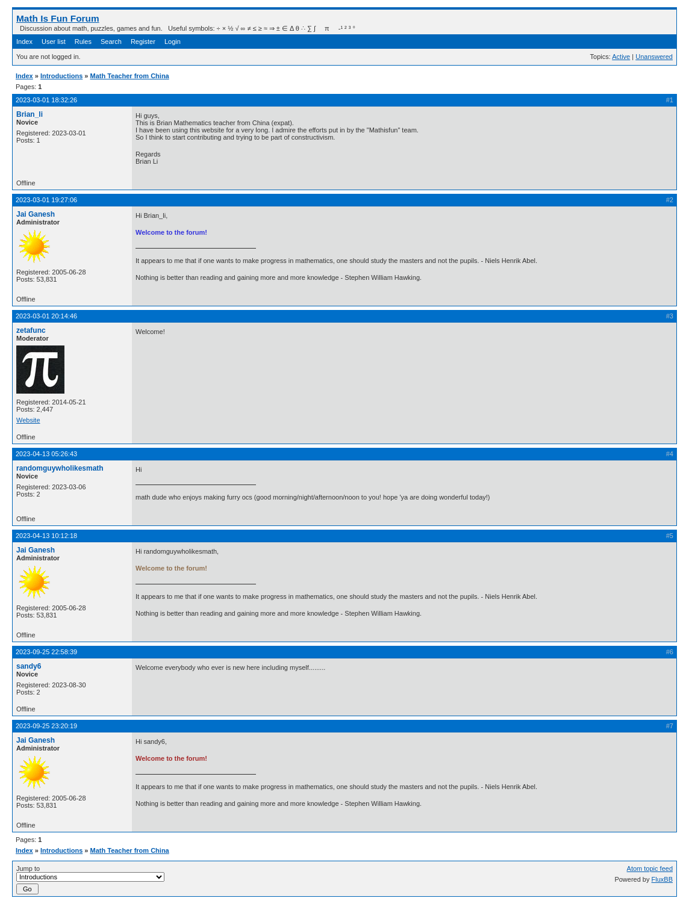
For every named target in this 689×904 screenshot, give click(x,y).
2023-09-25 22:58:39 (46, 651)
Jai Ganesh (35, 214)
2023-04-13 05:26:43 (46, 453)
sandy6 (28, 666)
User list (54, 41)
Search (111, 41)
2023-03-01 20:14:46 (46, 316)
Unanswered (654, 56)
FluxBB (662, 879)
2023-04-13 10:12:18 (46, 535)
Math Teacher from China (129, 75)
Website (28, 420)
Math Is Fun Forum (57, 18)
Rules (83, 41)
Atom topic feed (650, 868)
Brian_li (29, 114)
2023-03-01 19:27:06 (46, 199)
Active (621, 56)
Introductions (61, 75)
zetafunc (31, 330)
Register (143, 41)
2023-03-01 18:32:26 (46, 100)
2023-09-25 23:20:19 (46, 725)
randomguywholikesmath (60, 468)
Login (172, 41)
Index (24, 41)
